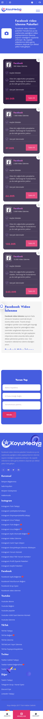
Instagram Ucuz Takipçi (10, 523)
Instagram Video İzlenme (11, 542)
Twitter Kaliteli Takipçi (10, 663)
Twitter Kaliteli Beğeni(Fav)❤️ (13, 668)
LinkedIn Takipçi (7, 697)
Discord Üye (6, 692)
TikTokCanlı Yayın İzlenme (11, 648)
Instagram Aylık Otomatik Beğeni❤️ (15, 537)
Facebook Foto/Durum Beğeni (13, 585)
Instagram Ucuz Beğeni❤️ (11, 532)
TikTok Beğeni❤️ (8, 639)
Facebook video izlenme (11, 594)
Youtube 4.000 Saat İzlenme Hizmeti (15, 618)
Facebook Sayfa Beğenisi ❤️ (12, 580)
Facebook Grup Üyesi (9, 589)
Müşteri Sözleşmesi (9, 494)
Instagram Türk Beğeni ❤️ (11, 528)
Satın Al (31, 98)
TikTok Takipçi (6, 634)
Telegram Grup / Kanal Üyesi (12, 688)
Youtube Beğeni (7, 609)
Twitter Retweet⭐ (8, 672)
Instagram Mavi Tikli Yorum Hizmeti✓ (16, 560)
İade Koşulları (6, 489)
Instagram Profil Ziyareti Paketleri (14, 565)
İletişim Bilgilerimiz (8, 485)
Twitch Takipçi (7, 683)
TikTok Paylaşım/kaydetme (12, 652)
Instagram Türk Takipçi (10, 510)
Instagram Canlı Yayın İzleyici (12, 546)
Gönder (9, 415)
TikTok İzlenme (7, 643)
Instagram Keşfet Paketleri (11, 569)
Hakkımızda (6, 499)
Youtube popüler (8, 614)
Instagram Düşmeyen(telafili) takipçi (15, 519)
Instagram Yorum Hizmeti (11, 555)
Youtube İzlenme (8, 623)
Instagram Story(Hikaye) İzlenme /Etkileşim (18, 551)
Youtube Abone (7, 605)
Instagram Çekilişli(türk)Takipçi (13, 514)
